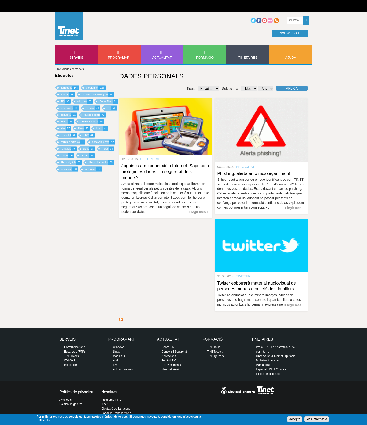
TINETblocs (71, 356)
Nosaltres (109, 392)
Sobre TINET (170, 347)
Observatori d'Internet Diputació (275, 356)
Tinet (104, 404)
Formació (205, 57)
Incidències (71, 365)
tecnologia (69, 169)
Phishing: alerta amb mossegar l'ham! (253, 173)
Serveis (76, 57)
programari (96, 88)
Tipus (191, 88)
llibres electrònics (101, 162)
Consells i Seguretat (174, 351)
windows (85, 101)
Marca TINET (264, 365)
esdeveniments (103, 142)
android (68, 94)
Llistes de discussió (268, 373)
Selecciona (230, 88)
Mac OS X (119, 356)
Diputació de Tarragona (98, 94)
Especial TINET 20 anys (271, 369)
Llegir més (197, 212)
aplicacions (70, 108)
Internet (93, 108)
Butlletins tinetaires (268, 360)
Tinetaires (247, 57)
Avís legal (65, 399)
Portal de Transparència (116, 413)
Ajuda (290, 57)
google (67, 155)
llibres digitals (71, 162)
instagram (93, 169)
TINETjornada (216, 356)
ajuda (89, 149)
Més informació (316, 419)
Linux (102, 128)
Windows (118, 347)
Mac (66, 128)
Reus (84, 128)
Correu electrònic (74, 347)
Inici (58, 69)
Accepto (294, 419)
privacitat (69, 135)
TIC (66, 101)
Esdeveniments (171, 365)
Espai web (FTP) (74, 351)
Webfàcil (69, 360)
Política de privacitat (76, 392)
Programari (119, 57)
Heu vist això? (170, 369)
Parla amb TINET (112, 399)
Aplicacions (169, 356)
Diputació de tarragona (72, 6)
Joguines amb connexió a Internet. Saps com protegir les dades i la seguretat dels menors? (165, 171)
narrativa (69, 149)
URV (89, 135)
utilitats (88, 155)
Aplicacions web (123, 369)
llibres (108, 149)
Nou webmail (290, 33)
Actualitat (162, 57)
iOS (112, 108)
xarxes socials (95, 115)
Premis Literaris (92, 121)
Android (117, 360)
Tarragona (70, 88)
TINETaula (213, 347)
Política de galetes (70, 404)
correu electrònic (73, 142)
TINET (67, 121)
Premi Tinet (108, 101)
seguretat (69, 115)
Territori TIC (169, 360)
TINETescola (215, 351)
